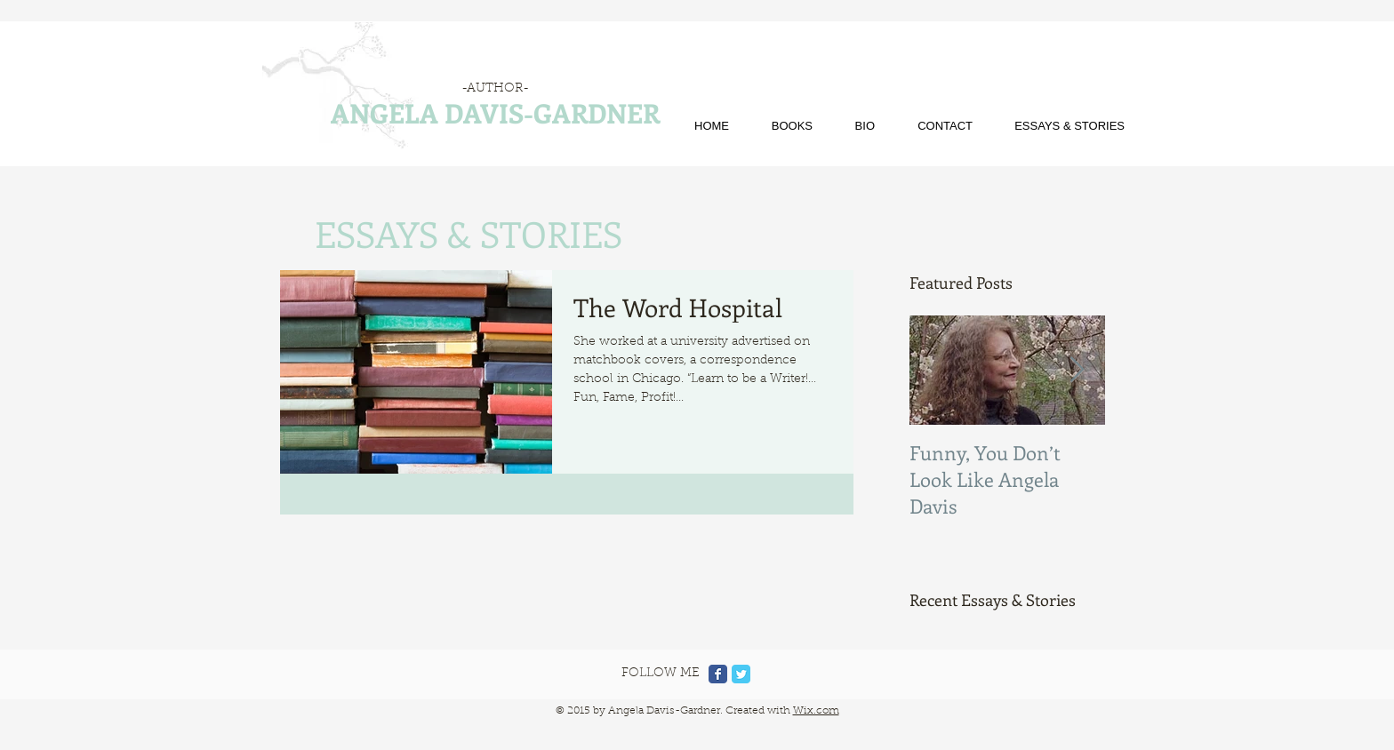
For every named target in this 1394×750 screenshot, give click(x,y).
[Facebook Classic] (718, 674)
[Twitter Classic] (741, 674)
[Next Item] (1077, 370)
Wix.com (816, 711)
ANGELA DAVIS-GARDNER (495, 113)
